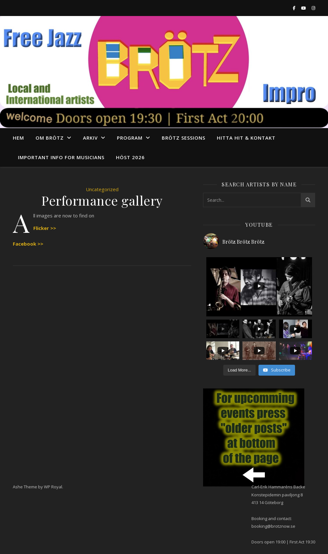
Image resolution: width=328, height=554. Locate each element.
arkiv (90, 137)
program (130, 137)
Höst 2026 (130, 157)
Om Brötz (50, 137)
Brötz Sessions (183, 137)
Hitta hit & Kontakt (246, 137)
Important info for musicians (61, 157)
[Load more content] (239, 370)
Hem (18, 137)
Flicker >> (44, 228)
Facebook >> (28, 243)
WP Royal (53, 487)
